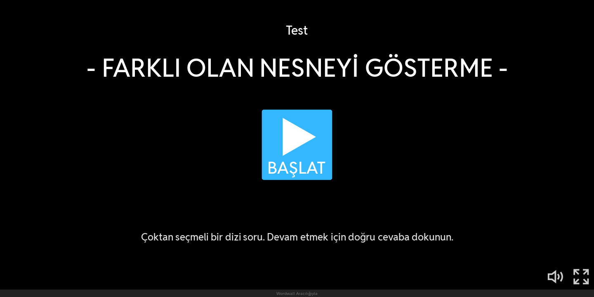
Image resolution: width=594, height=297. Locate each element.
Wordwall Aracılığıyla (297, 293)
